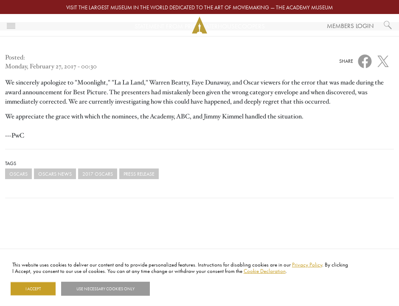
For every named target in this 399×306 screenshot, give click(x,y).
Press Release (139, 174)
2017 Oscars (97, 174)
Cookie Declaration (265, 270)
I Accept (33, 288)
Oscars (18, 174)
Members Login (350, 26)
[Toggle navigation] (11, 25)
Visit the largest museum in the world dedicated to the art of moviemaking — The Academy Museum (199, 7)
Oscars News (55, 174)
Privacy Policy (307, 264)
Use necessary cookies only (105, 288)
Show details (171, 289)
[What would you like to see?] (388, 25)
